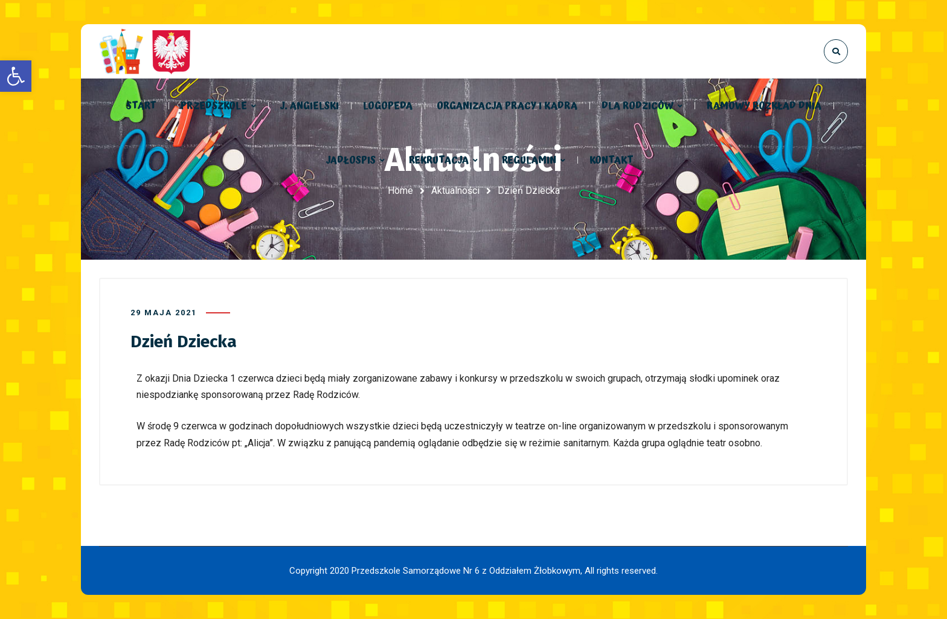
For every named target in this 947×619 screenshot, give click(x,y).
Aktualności (455, 190)
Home (400, 190)
